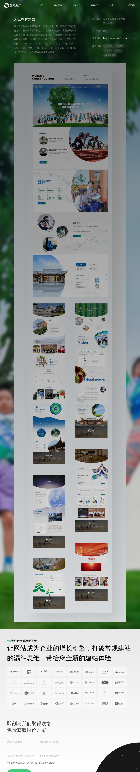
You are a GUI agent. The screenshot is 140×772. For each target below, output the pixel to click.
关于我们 (113, 5)
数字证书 (95, 5)
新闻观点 (132, 5)
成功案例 (58, 5)
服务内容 (76, 5)
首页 (41, 5)
